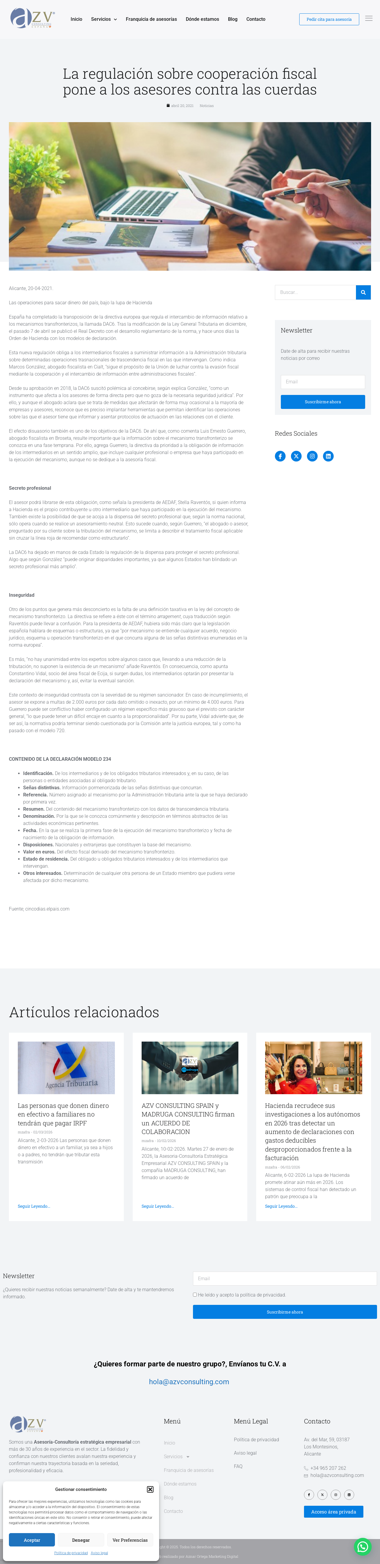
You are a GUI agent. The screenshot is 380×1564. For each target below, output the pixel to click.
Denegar (81, 1540)
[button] (150, 1489)
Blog (233, 19)
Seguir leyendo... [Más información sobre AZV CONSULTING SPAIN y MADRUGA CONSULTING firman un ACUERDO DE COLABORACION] (158, 1206)
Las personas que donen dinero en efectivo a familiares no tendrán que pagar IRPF (63, 1114)
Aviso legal (99, 1553)
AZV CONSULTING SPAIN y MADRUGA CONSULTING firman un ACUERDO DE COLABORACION (188, 1118)
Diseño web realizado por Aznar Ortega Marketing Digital (190, 1556)
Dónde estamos (202, 19)
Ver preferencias (130, 1540)
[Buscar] (363, 292)
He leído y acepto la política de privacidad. (242, 1295)
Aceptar (32, 1540)
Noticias (207, 105)
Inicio (76, 19)
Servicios (104, 19)
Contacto (255, 19)
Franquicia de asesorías (151, 19)
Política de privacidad (71, 1553)
